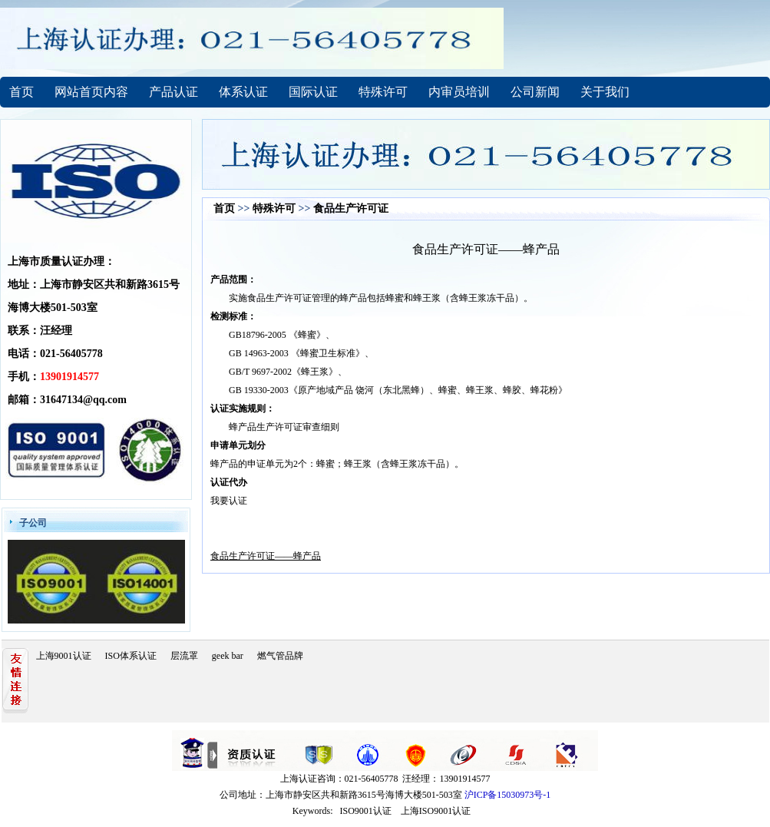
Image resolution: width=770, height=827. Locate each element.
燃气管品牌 (280, 655)
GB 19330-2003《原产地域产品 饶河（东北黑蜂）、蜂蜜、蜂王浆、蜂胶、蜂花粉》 (398, 390)
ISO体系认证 (131, 655)
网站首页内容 (91, 91)
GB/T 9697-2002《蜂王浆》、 (288, 371)
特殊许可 (383, 91)
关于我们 (605, 91)
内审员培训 (459, 91)
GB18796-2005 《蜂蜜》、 (282, 334)
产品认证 (173, 91)
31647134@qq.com (83, 399)
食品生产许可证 (350, 208)
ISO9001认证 (365, 810)
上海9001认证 (63, 655)
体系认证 (243, 91)
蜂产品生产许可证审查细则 (284, 427)
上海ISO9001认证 (436, 810)
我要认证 (228, 500)
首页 (21, 91)
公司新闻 (535, 91)
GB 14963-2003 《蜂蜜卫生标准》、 (301, 353)
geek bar (227, 655)
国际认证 (313, 91)
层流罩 (184, 655)
